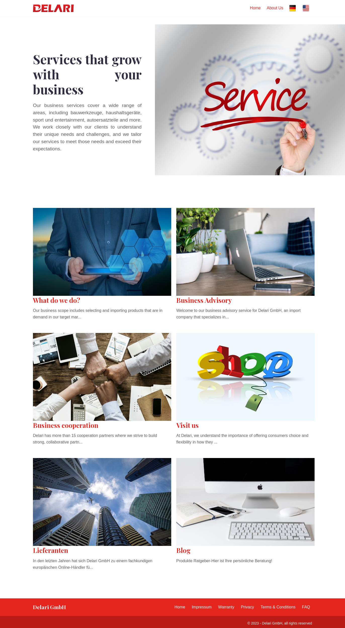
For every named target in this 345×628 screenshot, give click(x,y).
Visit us (187, 425)
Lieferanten (50, 550)
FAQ (306, 607)
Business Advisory (204, 300)
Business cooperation (65, 425)
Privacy (247, 607)
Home (255, 8)
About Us (275, 8)
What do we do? (56, 300)
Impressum (201, 607)
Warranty (226, 607)
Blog (183, 550)
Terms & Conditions (278, 607)
